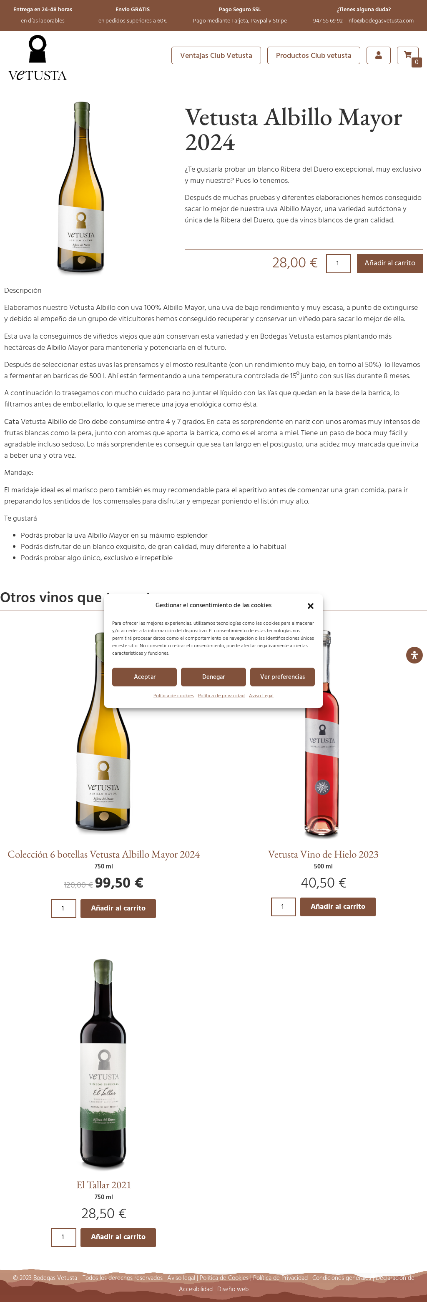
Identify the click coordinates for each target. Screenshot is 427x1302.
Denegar (213, 677)
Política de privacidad (221, 696)
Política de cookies (173, 696)
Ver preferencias (282, 677)
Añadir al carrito (389, 263)
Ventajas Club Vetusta (216, 56)
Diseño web (233, 1290)
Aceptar (145, 677)
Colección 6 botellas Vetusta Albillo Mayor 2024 (104, 854)
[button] (310, 606)
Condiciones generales (341, 1278)
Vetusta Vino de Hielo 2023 (323, 854)
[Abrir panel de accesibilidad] (414, 655)
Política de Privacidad (280, 1278)
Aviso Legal (261, 696)
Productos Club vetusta (314, 56)
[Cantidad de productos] (338, 263)
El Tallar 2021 (103, 1184)
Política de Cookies (224, 1278)
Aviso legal (181, 1278)
